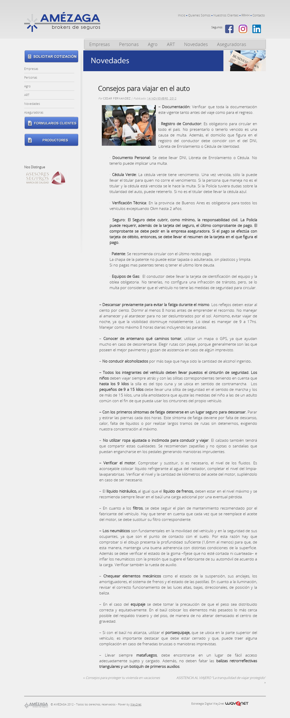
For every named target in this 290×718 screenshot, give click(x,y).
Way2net (135, 704)
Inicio (181, 15)
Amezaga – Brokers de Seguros (62, 22)
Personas (129, 44)
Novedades (196, 44)
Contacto (258, 15)
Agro (153, 44)
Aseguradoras (231, 44)
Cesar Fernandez (116, 98)
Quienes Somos (199, 15)
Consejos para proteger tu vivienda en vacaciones (121, 677)
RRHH (245, 15)
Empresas (99, 44)
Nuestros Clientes (226, 15)
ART (171, 44)
